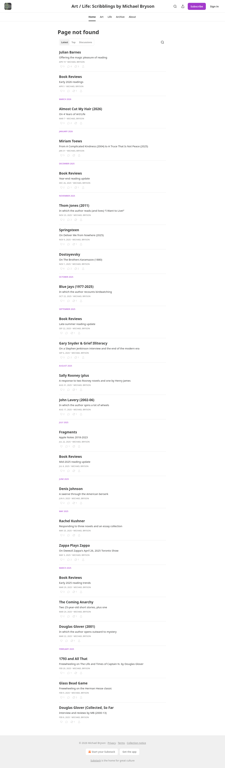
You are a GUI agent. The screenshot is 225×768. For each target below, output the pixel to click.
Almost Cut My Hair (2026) (80, 109)
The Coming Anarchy (76, 602)
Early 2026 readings (71, 82)
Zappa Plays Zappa (74, 545)
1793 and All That (73, 658)
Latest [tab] (64, 42)
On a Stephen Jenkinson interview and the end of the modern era (99, 348)
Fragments (68, 432)
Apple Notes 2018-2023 (73, 437)
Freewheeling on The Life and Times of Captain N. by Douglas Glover (101, 664)
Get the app (130, 751)
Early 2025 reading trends (75, 582)
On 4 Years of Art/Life (72, 114)
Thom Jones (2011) (74, 205)
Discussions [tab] (85, 42)
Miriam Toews (70, 141)
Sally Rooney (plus (74, 375)
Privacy (112, 743)
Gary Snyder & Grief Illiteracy (83, 343)
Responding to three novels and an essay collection (90, 526)
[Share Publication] (182, 6)
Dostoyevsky (69, 254)
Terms (121, 743)
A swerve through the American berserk (83, 494)
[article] (112, 59)
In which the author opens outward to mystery (88, 631)
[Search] (175, 6)
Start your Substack (101, 752)
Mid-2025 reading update (74, 461)
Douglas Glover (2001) (77, 626)
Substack (96, 760)
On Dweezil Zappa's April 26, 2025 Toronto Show (88, 550)
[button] (92, 17)
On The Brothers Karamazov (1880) (80, 259)
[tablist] (76, 42)
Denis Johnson (71, 488)
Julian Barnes (70, 52)
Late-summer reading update (77, 324)
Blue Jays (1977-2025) (76, 286)
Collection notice (136, 743)
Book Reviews (70, 76)
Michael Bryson (76, 62)
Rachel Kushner (72, 521)
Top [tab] (74, 42)
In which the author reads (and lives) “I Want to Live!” (91, 210)
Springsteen (69, 230)
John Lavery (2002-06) (76, 400)
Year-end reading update (74, 178)
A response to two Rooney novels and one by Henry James (95, 380)
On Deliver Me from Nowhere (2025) (81, 235)
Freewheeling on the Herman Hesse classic (85, 688)
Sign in (214, 6)
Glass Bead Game (73, 683)
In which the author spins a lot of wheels (84, 405)
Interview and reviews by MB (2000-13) (83, 713)
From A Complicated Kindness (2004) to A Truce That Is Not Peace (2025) (103, 146)
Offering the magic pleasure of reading (83, 57)
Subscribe (197, 6)
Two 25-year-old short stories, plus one (83, 607)
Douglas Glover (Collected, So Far (86, 707)
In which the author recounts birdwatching (85, 291)
